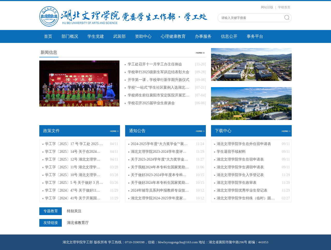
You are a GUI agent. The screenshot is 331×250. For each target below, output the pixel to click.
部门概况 (70, 36)
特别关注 (74, 211)
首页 (48, 36)
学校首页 (284, 7)
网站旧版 (267, 7)
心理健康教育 (173, 36)
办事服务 (203, 36)
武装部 (119, 36)
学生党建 (95, 36)
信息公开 (229, 36)
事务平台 (255, 36)
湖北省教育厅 (78, 223)
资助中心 (143, 36)
